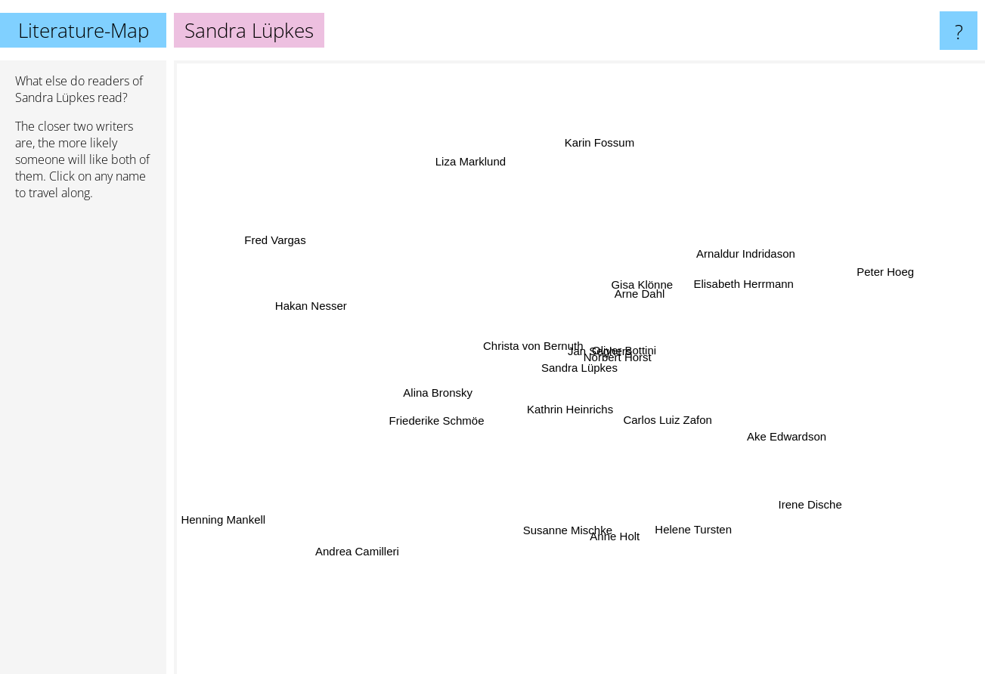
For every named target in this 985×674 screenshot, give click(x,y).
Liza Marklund (471, 155)
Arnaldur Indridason (749, 255)
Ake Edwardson (789, 437)
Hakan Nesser (300, 302)
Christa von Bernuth (528, 345)
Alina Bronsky (436, 385)
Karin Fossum (602, 140)
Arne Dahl (642, 290)
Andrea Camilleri (350, 561)
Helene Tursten (692, 529)
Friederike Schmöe (443, 416)
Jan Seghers (593, 354)
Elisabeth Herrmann (745, 284)
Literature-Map (83, 30)
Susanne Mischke (567, 526)
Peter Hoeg (889, 269)
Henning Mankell (222, 524)
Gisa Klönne (644, 278)
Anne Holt (621, 540)
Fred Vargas (277, 239)
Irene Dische (812, 505)
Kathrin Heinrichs (571, 406)
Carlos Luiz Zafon (668, 422)
